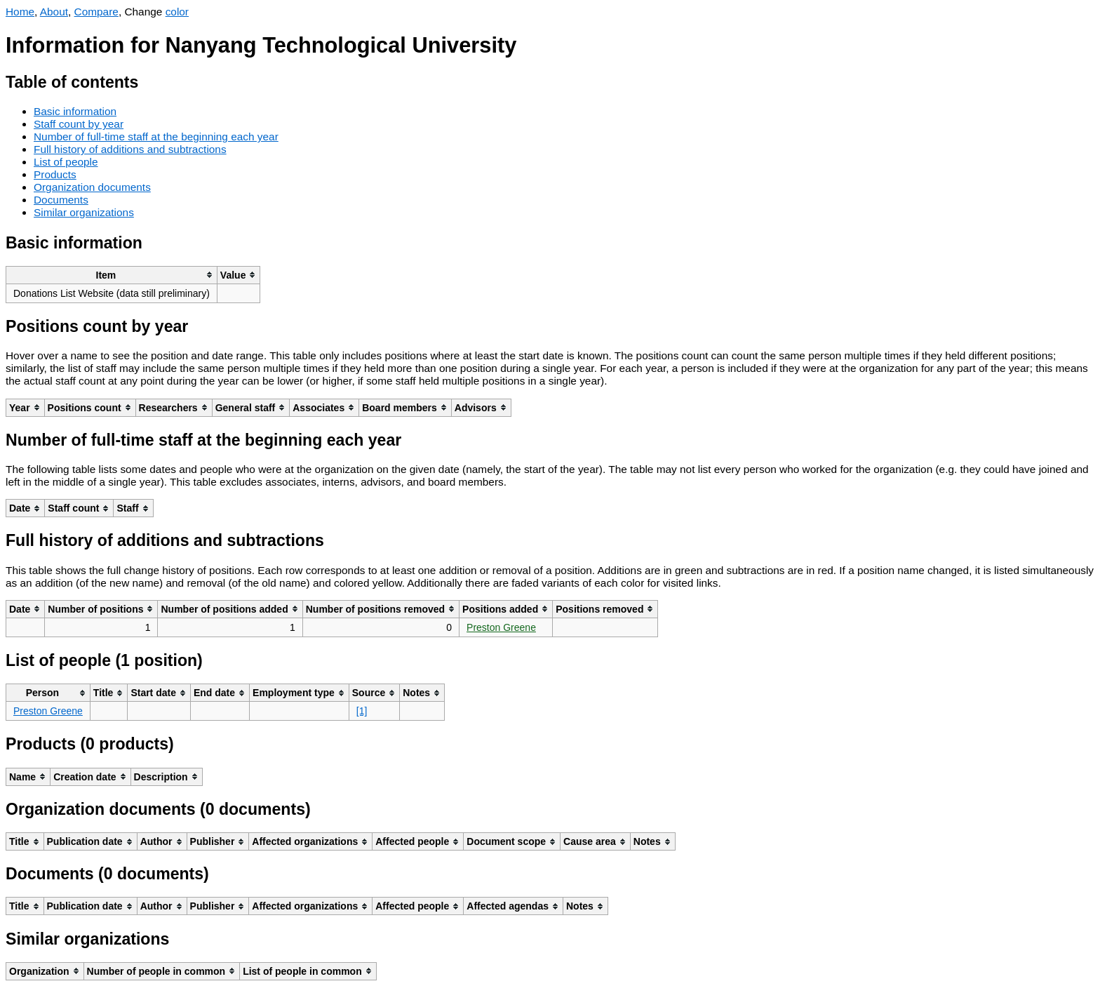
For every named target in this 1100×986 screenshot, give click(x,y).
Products (55, 174)
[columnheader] (111, 275)
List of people (66, 162)
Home (20, 12)
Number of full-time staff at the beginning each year (156, 136)
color (177, 12)
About (54, 12)
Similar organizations (84, 212)
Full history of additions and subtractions (130, 149)
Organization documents (92, 187)
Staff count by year (78, 124)
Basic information (75, 111)
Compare (96, 12)
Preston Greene (501, 627)
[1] (362, 711)
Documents (61, 200)
